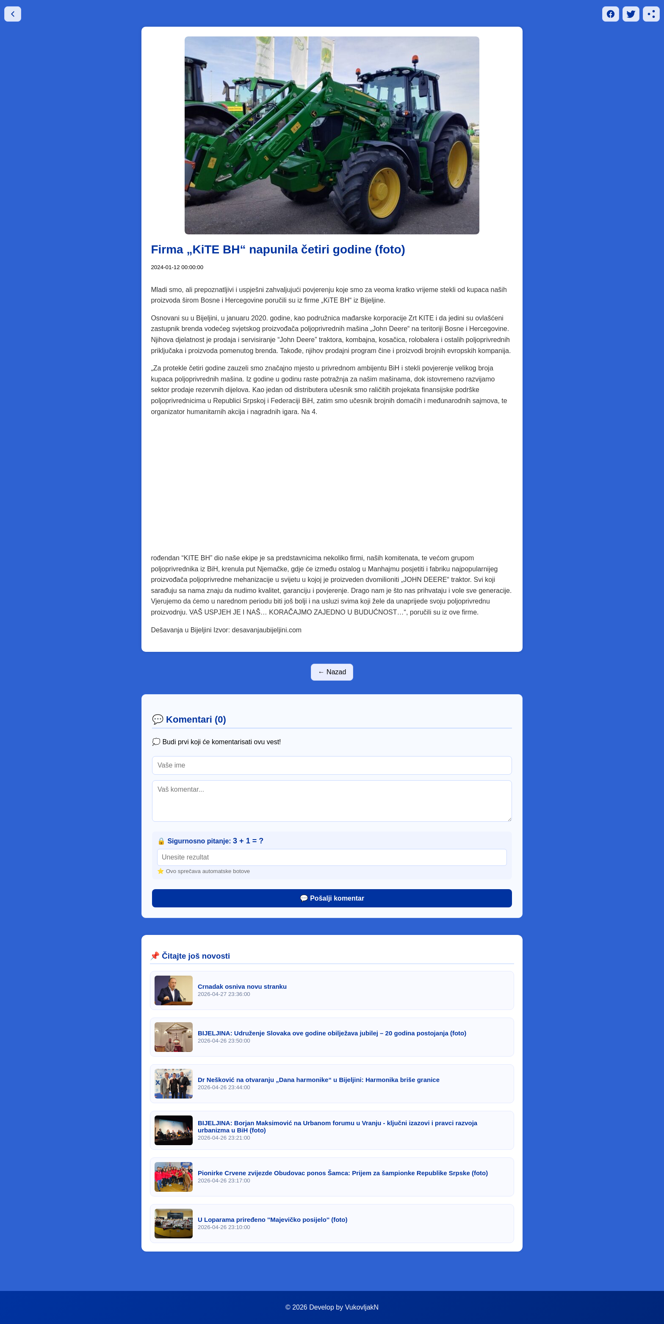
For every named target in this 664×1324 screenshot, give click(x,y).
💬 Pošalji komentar (332, 898)
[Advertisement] (332, 490)
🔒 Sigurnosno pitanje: (210, 841)
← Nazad (332, 672)
